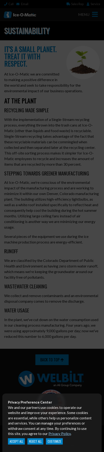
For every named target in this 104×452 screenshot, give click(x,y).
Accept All (16, 441)
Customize (54, 441)
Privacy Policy (59, 433)
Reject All (35, 441)
